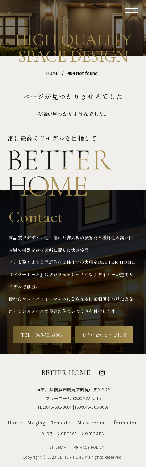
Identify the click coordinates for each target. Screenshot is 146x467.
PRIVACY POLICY (89, 447)
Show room (91, 422)
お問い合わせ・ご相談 (104, 334)
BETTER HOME (65, 372)
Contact (67, 433)
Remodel (61, 422)
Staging (36, 422)
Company (93, 433)
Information (124, 422)
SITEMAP (57, 447)
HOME (52, 73)
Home (15, 422)
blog (47, 433)
